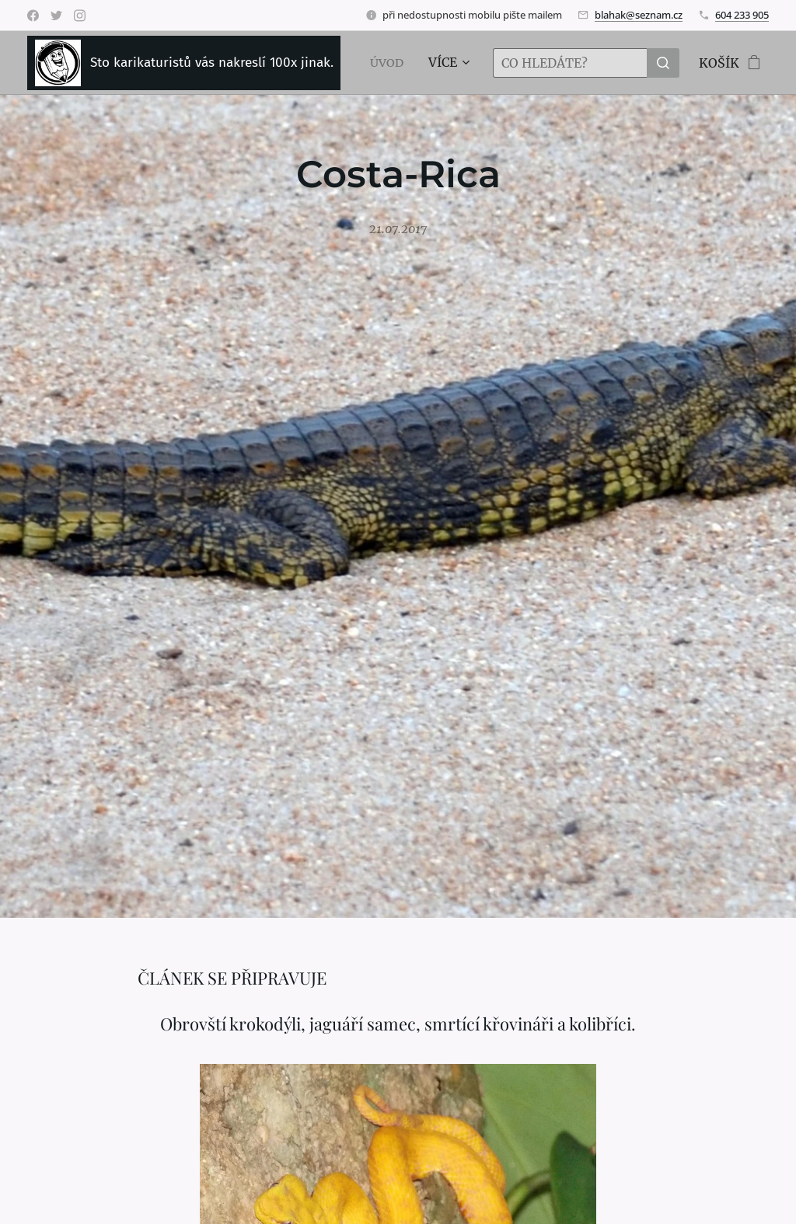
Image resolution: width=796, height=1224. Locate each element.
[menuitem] (389, 63)
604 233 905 (742, 15)
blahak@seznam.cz (639, 15)
